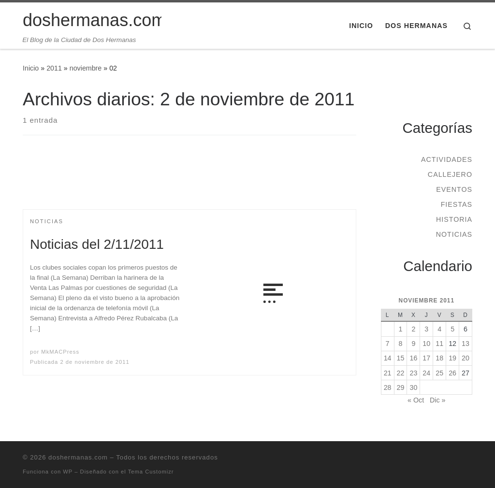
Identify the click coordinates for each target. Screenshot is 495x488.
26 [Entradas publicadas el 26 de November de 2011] (452, 373)
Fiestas (456, 204)
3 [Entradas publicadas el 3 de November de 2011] (426, 329)
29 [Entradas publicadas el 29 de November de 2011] (401, 387)
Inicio (31, 68)
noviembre (86, 68)
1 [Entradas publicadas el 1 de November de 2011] (401, 329)
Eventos (454, 189)
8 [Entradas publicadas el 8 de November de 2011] (401, 343)
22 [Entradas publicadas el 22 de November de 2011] (401, 373)
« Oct (416, 400)
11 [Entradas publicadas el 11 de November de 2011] (439, 343)
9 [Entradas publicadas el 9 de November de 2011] (413, 343)
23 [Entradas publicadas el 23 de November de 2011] (413, 373)
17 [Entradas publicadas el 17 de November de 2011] (426, 358)
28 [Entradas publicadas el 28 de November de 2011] (388, 387)
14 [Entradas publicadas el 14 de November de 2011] (388, 358)
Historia (454, 219)
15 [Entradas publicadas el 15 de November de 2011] (401, 358)
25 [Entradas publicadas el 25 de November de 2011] (439, 373)
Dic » (437, 400)
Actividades (446, 159)
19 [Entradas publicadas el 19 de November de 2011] (452, 358)
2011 (54, 68)
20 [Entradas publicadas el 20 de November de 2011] (465, 358)
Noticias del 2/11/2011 (97, 244)
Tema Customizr (151, 471)
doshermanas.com (78, 457)
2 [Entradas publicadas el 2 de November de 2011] (413, 329)
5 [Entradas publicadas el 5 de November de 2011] (452, 329)
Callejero (450, 174)
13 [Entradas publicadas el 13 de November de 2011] (465, 343)
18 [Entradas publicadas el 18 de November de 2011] (439, 358)
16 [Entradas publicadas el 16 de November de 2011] (413, 358)
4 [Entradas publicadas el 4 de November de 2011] (439, 329)
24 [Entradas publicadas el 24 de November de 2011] (426, 373)
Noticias (454, 234)
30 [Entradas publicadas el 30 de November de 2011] (413, 387)
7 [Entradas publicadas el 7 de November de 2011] (388, 343)
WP (68, 471)
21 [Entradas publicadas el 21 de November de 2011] (388, 373)
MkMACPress (60, 352)
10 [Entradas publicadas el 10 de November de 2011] (426, 343)
